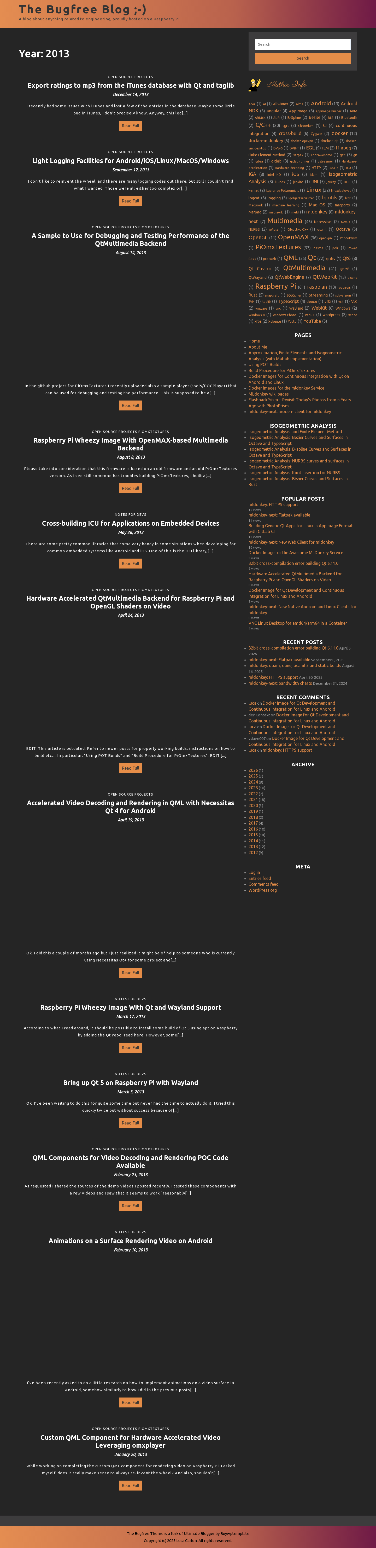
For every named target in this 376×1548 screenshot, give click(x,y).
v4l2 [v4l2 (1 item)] (328, 301)
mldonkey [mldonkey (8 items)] (316, 211)
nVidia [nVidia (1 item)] (273, 229)
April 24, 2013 (131, 615)
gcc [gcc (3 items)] (342, 155)
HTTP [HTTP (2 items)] (316, 168)
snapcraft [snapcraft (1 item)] (272, 295)
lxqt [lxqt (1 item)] (348, 198)
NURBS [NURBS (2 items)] (254, 229)
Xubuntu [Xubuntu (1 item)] (274, 321)
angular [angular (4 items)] (274, 110)
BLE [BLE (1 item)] (330, 117)
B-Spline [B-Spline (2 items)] (294, 117)
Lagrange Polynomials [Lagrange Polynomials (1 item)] (282, 190)
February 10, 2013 (131, 1250)
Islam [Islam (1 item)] (314, 174)
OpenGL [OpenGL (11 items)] (258, 237)
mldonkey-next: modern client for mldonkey (290, 411)
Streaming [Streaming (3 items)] (318, 295)
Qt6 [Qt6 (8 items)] (347, 258)
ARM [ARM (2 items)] (353, 111)
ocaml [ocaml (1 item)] (321, 229)
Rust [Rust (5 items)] (253, 294)
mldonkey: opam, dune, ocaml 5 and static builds (295, 665)
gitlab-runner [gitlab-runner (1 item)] (299, 161)
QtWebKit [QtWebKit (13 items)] (325, 277)
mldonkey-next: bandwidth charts (280, 683)
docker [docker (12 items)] (340, 133)
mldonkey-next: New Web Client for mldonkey (291, 542)
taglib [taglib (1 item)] (266, 301)
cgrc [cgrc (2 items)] (286, 126)
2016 (253, 829)
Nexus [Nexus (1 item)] (345, 222)
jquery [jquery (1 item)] (331, 182)
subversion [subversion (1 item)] (343, 295)
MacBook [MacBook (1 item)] (256, 205)
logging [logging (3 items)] (274, 198)
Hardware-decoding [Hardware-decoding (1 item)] (289, 168)
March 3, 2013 (130, 1091)
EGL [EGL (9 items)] (310, 147)
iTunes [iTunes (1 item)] (280, 182)
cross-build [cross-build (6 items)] (290, 133)
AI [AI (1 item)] (264, 104)
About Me (258, 347)
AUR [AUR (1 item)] (276, 117)
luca (252, 703)
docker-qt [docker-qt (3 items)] (329, 140)
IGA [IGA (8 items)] (252, 174)
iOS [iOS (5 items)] (295, 174)
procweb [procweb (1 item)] (269, 258)
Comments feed (264, 884)
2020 (253, 805)
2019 (253, 811)
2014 (253, 840)
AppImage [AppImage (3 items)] (298, 111)
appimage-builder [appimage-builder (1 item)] (329, 111)
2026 (253, 770)
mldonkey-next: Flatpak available (279, 515)
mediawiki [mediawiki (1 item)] (276, 212)
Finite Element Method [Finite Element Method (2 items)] (267, 155)
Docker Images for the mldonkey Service (286, 388)
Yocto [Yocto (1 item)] (292, 321)
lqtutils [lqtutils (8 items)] (329, 197)
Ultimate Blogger (199, 1533)
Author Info (287, 84)
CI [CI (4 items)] (325, 125)
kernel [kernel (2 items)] (254, 190)
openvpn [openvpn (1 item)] (325, 238)
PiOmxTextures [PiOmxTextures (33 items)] (278, 247)
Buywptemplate (234, 1533)
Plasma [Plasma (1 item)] (318, 248)
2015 (253, 834)
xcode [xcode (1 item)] (352, 315)
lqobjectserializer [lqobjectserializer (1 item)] (301, 198)
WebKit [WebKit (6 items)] (319, 307)
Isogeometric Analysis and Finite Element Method (295, 431)
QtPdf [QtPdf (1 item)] (344, 269)
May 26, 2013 (130, 532)
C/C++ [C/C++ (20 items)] (263, 124)
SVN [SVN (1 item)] (252, 301)
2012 (253, 852)
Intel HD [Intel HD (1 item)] (274, 174)
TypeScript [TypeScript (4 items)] (288, 301)
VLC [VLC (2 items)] (354, 301)
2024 (253, 782)
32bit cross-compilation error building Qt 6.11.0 (293, 563)
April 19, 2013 (131, 820)
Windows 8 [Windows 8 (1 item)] (257, 315)
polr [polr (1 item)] (335, 248)
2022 (253, 793)
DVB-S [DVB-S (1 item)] (278, 148)
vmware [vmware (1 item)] (261, 308)
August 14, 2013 (130, 252)
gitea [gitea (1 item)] (259, 161)
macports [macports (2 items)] (342, 205)
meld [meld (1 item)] (295, 212)
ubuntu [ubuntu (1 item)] (312, 301)
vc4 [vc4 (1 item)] (340, 301)
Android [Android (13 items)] (321, 103)
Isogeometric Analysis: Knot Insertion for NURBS (294, 472)
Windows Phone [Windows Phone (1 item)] (285, 315)
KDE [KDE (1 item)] (347, 182)
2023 (253, 787)
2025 (253, 776)
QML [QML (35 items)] (291, 257)
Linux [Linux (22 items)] (313, 189)
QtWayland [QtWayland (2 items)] (258, 277)
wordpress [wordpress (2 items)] (331, 315)
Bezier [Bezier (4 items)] (314, 117)
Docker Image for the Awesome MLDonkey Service (296, 552)
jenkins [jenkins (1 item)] (298, 182)
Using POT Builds (265, 364)
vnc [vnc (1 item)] (278, 308)
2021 (253, 799)
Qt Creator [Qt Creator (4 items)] (260, 268)
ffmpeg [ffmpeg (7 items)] (343, 147)
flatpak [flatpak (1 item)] (298, 155)
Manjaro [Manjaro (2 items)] (255, 212)
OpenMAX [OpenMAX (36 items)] (293, 237)
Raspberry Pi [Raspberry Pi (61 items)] (275, 286)
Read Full (129, 124)
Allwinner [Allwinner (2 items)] (280, 104)
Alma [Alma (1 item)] (299, 104)
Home (254, 341)
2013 (253, 846)
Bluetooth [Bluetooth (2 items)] (349, 117)
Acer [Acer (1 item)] (252, 104)
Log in (254, 872)
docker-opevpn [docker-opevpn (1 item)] (302, 141)
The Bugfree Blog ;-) (83, 9)
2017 (253, 823)
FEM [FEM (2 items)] (325, 148)
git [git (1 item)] (355, 155)
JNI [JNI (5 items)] (315, 181)
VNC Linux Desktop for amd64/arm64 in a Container (298, 623)
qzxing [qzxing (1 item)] (352, 277)
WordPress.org (263, 890)
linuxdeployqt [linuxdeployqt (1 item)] (341, 190)
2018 (253, 817)
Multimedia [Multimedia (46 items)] (284, 220)
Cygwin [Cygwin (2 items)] (316, 134)
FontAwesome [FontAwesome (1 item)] (321, 155)
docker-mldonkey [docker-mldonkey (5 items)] (266, 140)
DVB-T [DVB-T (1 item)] (294, 148)
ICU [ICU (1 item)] (348, 168)
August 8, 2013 (131, 457)
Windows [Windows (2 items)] (343, 308)
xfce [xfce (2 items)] (258, 321)
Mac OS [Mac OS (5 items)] (317, 204)
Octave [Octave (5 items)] (343, 229)
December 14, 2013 (130, 94)
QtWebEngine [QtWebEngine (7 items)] (289, 277)
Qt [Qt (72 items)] (311, 257)
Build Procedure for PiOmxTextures (282, 370)
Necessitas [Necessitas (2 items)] (323, 222)
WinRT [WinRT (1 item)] (310, 315)
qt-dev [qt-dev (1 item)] (330, 258)
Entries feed (260, 878)
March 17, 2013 (130, 1016)
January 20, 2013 (130, 1454)
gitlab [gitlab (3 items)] (276, 161)
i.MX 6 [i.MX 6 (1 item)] (333, 168)
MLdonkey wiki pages (269, 394)
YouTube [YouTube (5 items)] (312, 320)
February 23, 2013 (131, 1174)
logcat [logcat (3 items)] (254, 198)
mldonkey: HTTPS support (273, 504)
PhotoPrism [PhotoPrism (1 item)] (348, 238)
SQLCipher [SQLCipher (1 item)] (294, 295)
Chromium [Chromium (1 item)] (306, 125)
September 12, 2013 (130, 169)
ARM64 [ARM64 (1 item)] (260, 117)
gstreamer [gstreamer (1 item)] (325, 161)
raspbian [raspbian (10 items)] (317, 287)
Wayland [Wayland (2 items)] (296, 308)
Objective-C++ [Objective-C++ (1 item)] (297, 229)
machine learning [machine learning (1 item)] (285, 205)
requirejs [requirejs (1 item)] (344, 287)
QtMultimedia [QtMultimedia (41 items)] (304, 267)
